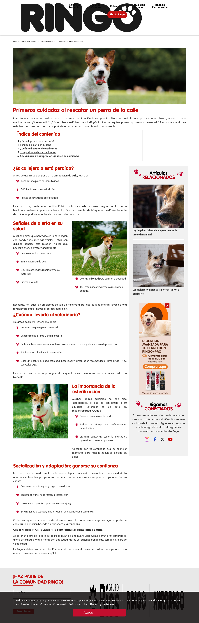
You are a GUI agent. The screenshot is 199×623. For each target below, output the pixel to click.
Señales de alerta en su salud (35, 145)
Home (16, 42)
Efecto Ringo (117, 15)
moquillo (86, 344)
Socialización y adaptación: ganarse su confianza (49, 156)
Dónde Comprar (96, 6)
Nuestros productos (75, 6)
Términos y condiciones (102, 604)
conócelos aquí (28, 365)
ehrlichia (96, 344)
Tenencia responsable (160, 6)
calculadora (117, 6)
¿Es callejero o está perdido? (37, 141)
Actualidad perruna (138, 6)
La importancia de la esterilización (38, 152)
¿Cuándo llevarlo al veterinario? (38, 149)
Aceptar (88, 612)
